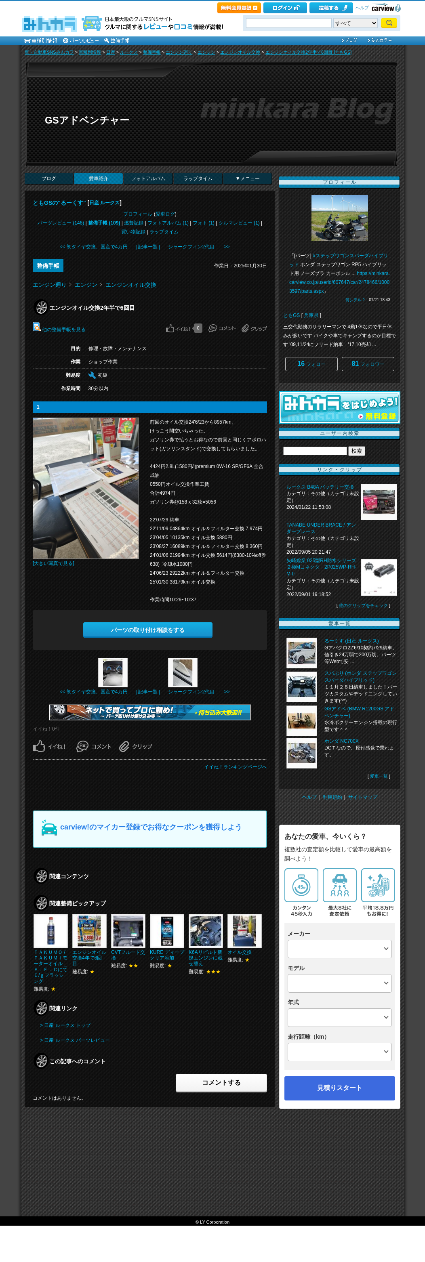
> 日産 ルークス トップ (65, 1025)
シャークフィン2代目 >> (198, 247)
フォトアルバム (148, 178)
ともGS (291, 315)
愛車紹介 (98, 178)
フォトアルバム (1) (168, 223)
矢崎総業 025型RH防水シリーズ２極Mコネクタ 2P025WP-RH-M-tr (321, 567)
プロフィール (137, 214)
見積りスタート (339, 1087)
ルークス (129, 52)
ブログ (49, 178)
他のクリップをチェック (363, 605)
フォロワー (367, 363)
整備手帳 (152, 52)
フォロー (311, 363)
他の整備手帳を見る (59, 329)
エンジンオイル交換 (240, 52)
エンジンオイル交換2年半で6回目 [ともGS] (308, 52)
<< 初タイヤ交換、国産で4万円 (94, 247)
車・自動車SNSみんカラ (49, 52)
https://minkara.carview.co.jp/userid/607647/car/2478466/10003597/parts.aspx (339, 282)
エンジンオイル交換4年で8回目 (89, 958)
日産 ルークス (104, 202)
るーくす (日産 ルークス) (351, 641)
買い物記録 (133, 232)
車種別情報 (90, 52)
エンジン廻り (179, 52)
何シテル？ (355, 300)
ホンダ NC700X (341, 741)
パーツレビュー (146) (61, 223)
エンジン (206, 52)
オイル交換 (239, 952)
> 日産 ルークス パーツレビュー (75, 1040)
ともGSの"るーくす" (59, 202)
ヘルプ (362, 7)
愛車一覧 (379, 776)
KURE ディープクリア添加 (167, 955)
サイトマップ (362, 797)
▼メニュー (248, 178)
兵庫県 (311, 315)
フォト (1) (204, 223)
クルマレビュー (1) (239, 223)
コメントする (221, 1082)
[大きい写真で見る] (53, 563)
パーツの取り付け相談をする (148, 630)
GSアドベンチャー (87, 120)
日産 (110, 52)
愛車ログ (165, 214)
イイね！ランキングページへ (235, 767)
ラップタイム (197, 178)
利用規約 (332, 797)
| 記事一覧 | (148, 247)
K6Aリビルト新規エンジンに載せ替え (206, 958)
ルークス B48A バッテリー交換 (320, 487)
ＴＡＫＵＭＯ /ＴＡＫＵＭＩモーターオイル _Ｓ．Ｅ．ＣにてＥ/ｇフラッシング (50, 966)
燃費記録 (133, 223)
